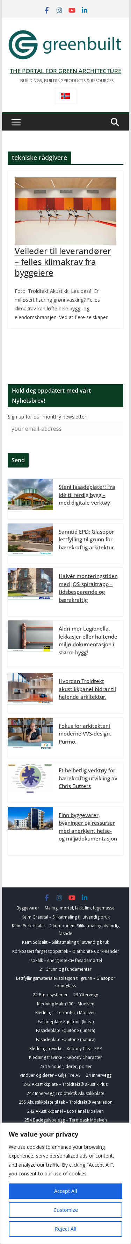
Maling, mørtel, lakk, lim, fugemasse (80, 908)
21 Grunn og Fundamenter (65, 969)
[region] (65, 1183)
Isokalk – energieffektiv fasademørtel (65, 960)
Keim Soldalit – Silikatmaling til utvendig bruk (65, 942)
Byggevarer (27, 908)
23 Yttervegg (85, 995)
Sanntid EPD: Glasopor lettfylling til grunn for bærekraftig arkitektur (86, 539)
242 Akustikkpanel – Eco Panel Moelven (65, 1111)
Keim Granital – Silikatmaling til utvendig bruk (66, 917)
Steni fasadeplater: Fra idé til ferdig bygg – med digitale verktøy (87, 494)
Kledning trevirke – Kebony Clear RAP (65, 1049)
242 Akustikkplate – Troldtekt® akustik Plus (65, 1084)
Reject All (66, 1228)
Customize (65, 1210)
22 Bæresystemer (50, 995)
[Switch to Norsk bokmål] (65, 96)
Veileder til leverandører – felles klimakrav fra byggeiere (63, 261)
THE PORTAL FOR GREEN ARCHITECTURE (65, 71)
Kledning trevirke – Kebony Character (65, 1057)
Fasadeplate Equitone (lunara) (65, 1030)
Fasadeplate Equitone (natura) (65, 1039)
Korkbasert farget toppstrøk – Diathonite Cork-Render (65, 951)
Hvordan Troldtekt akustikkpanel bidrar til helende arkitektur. (87, 688)
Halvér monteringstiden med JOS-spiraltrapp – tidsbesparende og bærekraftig (88, 587)
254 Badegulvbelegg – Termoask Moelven (65, 1120)
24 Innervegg (98, 1075)
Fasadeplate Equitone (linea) (66, 1022)
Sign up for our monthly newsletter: (47, 416)
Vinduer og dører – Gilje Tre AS (50, 1075)
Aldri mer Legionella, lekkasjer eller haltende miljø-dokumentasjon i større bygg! (88, 640)
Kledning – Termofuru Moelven (65, 1012)
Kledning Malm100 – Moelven (65, 1004)
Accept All (65, 1191)
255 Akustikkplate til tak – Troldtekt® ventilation (65, 1102)
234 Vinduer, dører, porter (65, 1066)
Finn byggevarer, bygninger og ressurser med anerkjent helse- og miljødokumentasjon (88, 826)
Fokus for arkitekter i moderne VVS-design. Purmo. (85, 733)
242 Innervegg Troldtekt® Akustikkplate (65, 1093)
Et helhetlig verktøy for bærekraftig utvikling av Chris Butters (88, 778)
